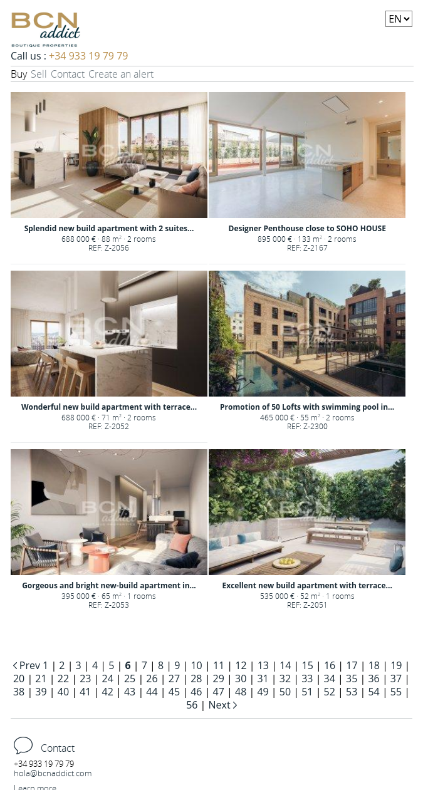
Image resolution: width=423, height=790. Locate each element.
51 (307, 692)
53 (351, 692)
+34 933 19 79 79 (88, 56)
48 (240, 692)
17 (351, 665)
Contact (68, 74)
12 (240, 665)
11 (218, 665)
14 (285, 665)
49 (262, 692)
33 (307, 678)
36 (373, 678)
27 (174, 678)
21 (40, 678)
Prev (29, 665)
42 (107, 692)
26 (151, 678)
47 (218, 692)
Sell (39, 74)
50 (285, 692)
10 (196, 665)
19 (396, 665)
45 (174, 692)
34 (329, 678)
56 (191, 705)
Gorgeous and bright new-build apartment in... (109, 585)
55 (396, 692)
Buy (19, 74)
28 (196, 678)
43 (129, 692)
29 (218, 678)
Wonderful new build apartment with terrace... (109, 407)
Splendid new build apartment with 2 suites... (109, 228)
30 (240, 678)
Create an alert (121, 74)
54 (373, 692)
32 (285, 678)
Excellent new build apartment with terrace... (307, 585)
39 (40, 692)
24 (107, 678)
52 (329, 692)
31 (262, 678)
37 (396, 678)
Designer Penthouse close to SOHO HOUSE (307, 228)
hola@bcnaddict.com (52, 773)
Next (221, 705)
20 (18, 678)
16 (329, 665)
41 (85, 692)
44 (151, 692)
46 (196, 692)
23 (85, 678)
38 (18, 692)
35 (351, 678)
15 (307, 665)
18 (374, 665)
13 (263, 665)
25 (129, 678)
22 (63, 678)
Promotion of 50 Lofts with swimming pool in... (307, 407)
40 (63, 692)
